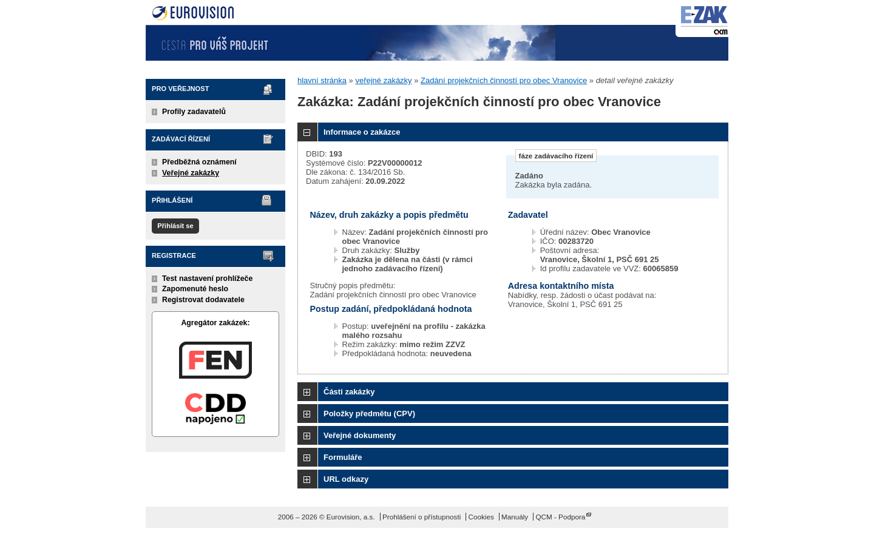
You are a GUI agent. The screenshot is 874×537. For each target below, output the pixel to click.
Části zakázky (349, 391)
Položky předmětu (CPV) (369, 413)
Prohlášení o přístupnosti (421, 517)
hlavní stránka (322, 80)
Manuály (514, 517)
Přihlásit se (175, 225)
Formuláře (343, 457)
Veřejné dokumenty (360, 435)
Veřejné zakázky (190, 173)
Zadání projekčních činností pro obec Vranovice (504, 80)
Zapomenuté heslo (195, 289)
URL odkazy (346, 479)
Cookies (481, 517)
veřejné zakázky (383, 80)
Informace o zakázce (362, 132)
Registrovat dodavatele (203, 300)
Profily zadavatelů (194, 111)
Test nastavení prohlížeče (207, 278)
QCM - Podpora (560, 517)
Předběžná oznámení (199, 162)
